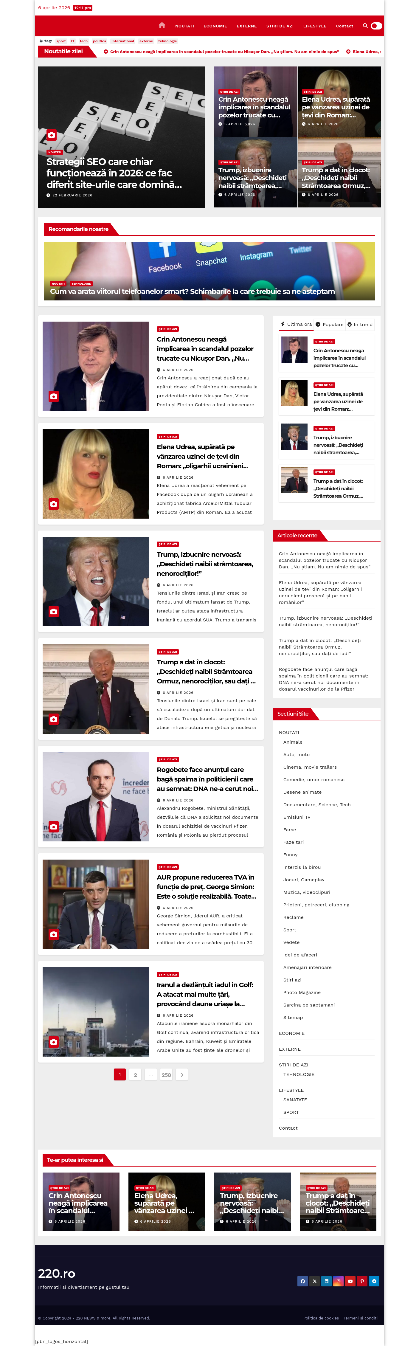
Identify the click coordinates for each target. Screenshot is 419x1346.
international (122, 41)
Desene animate (302, 792)
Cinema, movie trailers (310, 767)
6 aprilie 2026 (239, 124)
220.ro (56, 1273)
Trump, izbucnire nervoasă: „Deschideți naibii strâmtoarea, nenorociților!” (252, 182)
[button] (365, 26)
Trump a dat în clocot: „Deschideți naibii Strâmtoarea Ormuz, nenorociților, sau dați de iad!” (336, 186)
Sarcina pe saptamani (309, 1005)
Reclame (293, 917)
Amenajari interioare (307, 967)
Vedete (291, 942)
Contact (344, 26)
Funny (290, 854)
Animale (293, 742)
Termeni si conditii (361, 1318)
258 (166, 1075)
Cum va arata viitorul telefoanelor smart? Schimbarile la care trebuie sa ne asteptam (192, 291)
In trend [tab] (360, 324)
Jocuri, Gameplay (304, 880)
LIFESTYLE (315, 26)
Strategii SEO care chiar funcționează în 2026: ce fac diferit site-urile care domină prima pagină (110, 179)
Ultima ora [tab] (296, 324)
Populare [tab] (330, 324)
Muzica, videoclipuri (306, 892)
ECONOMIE (215, 26)
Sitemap (293, 1017)
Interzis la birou (302, 867)
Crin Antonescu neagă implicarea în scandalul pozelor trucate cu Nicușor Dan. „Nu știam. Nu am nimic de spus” (255, 115)
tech (84, 41)
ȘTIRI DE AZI (280, 26)
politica (99, 41)
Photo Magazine (302, 992)
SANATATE (295, 1099)
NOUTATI (184, 26)
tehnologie (167, 41)
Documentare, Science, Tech (317, 804)
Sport (290, 930)
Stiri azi (292, 980)
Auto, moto (296, 754)
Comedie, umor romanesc (314, 779)
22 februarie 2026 (72, 195)
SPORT (291, 1112)
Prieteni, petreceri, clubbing (316, 905)
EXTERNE (247, 26)
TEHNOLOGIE (81, 283)
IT (73, 41)
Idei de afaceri (300, 955)
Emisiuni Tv (297, 817)
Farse (289, 829)
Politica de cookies (321, 1318)
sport (61, 41)
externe (146, 41)
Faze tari (293, 842)
